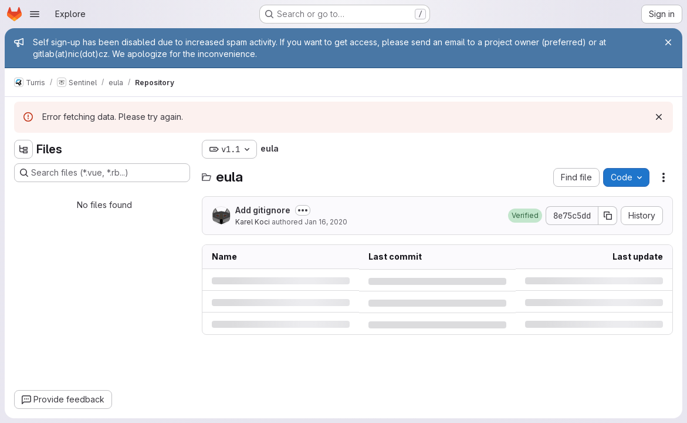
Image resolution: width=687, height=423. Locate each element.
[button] (525, 216)
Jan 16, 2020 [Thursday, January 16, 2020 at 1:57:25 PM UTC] (325, 221)
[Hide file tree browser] (23, 149)
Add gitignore (262, 210)
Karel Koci (252, 221)
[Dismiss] (659, 117)
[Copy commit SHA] (607, 215)
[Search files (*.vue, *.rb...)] (102, 172)
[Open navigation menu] (34, 14)
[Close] (668, 42)
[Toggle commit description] (302, 210)
